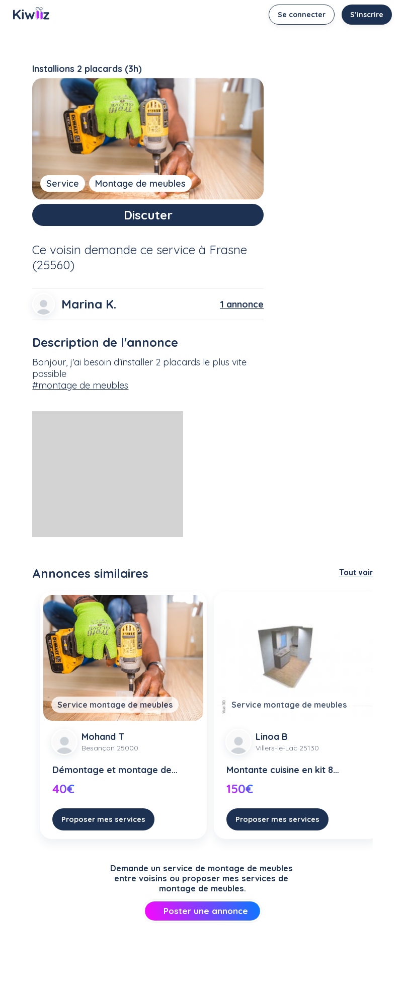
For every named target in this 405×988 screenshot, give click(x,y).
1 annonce (242, 304)
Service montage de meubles (115, 705)
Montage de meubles (140, 183)
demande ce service (140, 249)
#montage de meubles (80, 385)
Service (62, 183)
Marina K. (88, 304)
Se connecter (302, 14)
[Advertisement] (107, 474)
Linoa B (272, 736)
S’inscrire (366, 14)
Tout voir (356, 572)
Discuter (148, 214)
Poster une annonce (202, 910)
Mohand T (103, 736)
